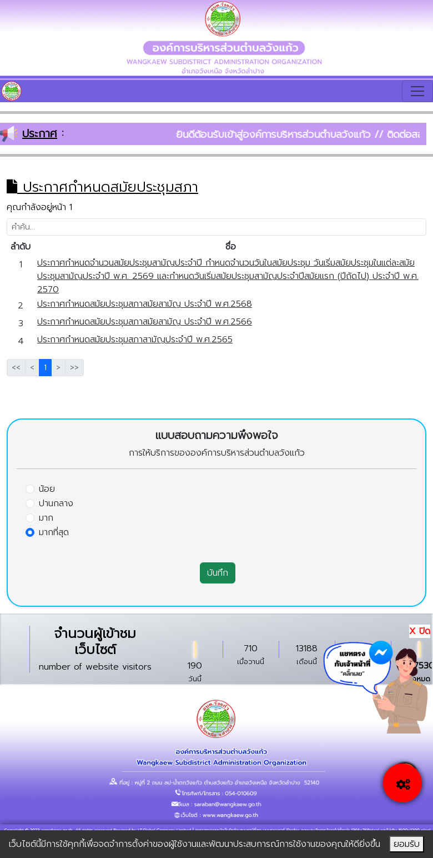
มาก (46, 518)
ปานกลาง (56, 503)
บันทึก (217, 573)
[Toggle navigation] (417, 91)
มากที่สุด (54, 532)
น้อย (47, 489)
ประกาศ (39, 133)
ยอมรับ (407, 844)
